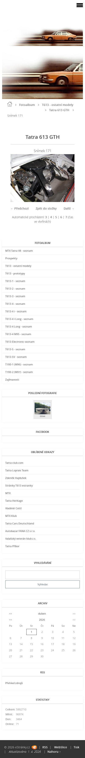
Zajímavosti (12, 379)
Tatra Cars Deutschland (19, 523)
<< (10, 613)
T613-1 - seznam (15, 281)
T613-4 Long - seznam (18, 326)
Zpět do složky (46, 208)
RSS (45, 747)
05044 (42, 416)
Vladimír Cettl (13, 508)
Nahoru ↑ (54, 752)
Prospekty (11, 258)
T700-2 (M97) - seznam (19, 372)
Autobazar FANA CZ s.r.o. (20, 531)
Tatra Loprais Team (16, 470)
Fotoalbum (27, 105)
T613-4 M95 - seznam (18, 334)
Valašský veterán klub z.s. (20, 538)
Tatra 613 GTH (59, 110)
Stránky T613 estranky (19, 485)
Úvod (9, 104)
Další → (69, 208)
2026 (42, 620)
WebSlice (60, 747)
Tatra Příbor (12, 546)
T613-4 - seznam (15, 304)
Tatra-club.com (14, 463)
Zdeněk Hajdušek (15, 478)
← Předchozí (20, 208)
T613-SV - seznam (16, 357)
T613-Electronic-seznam (19, 342)
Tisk (76, 747)
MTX (8, 493)
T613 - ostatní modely (57, 105)
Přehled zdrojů (14, 683)
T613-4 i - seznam (15, 311)
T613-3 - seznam (15, 296)
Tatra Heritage (14, 501)
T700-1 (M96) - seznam (19, 364)
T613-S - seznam (15, 349)
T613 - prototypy (15, 273)
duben (42, 613)
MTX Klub (11, 516)
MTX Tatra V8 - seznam (19, 251)
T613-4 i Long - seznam (19, 319)
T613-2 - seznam (15, 288)
